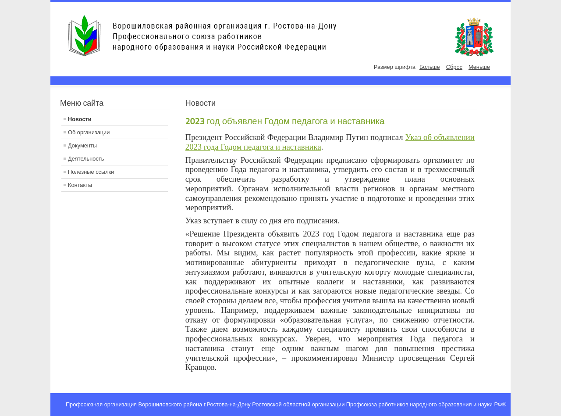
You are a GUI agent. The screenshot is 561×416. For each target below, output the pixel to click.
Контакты (80, 185)
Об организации (89, 132)
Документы (82, 145)
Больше (429, 67)
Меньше (479, 67)
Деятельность (86, 158)
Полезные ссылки (91, 172)
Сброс (454, 67)
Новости (80, 119)
